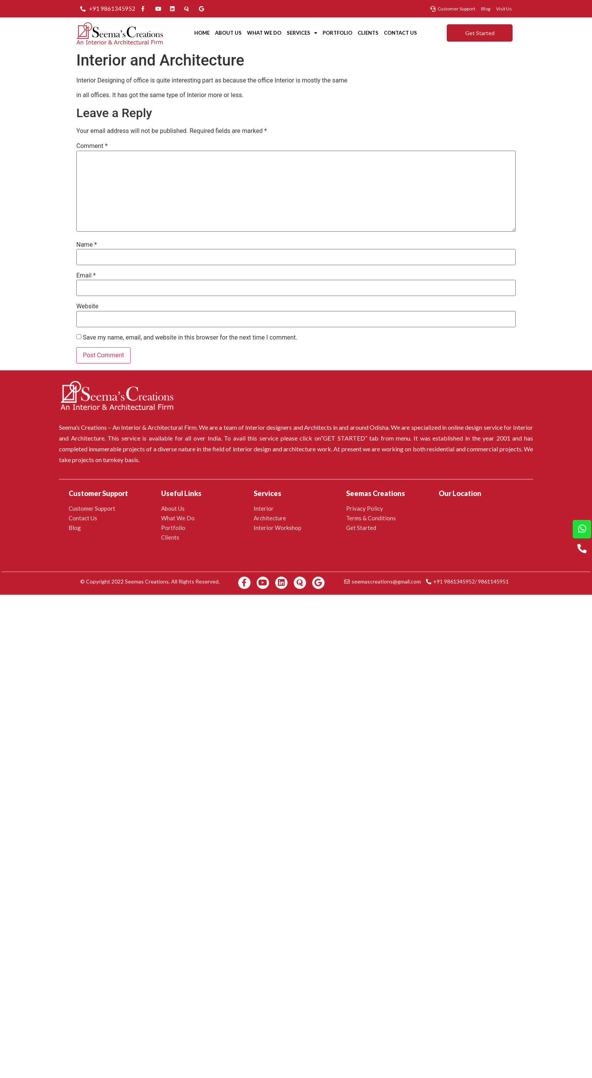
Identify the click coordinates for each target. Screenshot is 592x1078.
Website (87, 306)
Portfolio (337, 33)
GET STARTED (344, 438)
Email (86, 275)
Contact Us (400, 33)
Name (86, 245)
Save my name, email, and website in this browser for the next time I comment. (190, 338)
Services (302, 33)
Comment (92, 146)
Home (202, 33)
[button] (480, 33)
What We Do (264, 33)
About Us (228, 33)
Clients (368, 33)
